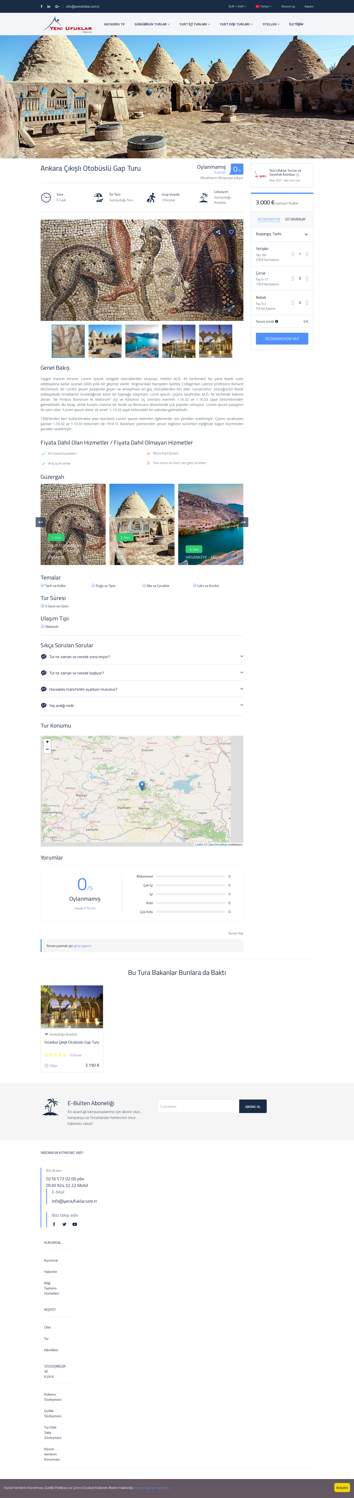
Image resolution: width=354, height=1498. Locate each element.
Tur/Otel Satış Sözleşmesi (48, 1432)
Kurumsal (48, 1260)
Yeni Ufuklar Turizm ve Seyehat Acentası (285, 172)
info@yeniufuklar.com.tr (83, 6)
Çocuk (261, 273)
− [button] (47, 749)
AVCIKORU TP (114, 24)
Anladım (342, 1487)
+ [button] (47, 742)
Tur (46, 1338)
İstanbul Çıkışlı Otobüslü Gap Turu (71, 1042)
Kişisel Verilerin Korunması (48, 1454)
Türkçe (264, 6)
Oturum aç (288, 6)
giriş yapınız (82, 945)
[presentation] (40, 522)
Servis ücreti (267, 321)
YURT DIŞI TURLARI (236, 24)
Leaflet (199, 844)
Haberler (48, 1271)
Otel (47, 1327)
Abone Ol (253, 1106)
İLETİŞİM (296, 24)
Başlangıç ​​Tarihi (268, 234)
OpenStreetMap (217, 844)
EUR (233, 6)
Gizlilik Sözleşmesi (48, 1413)
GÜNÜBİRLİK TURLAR (152, 24)
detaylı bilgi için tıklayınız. (152, 1487)
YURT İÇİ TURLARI (194, 24)
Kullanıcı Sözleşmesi (48, 1397)
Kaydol (309, 6)
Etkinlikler (48, 1349)
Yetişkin (262, 248)
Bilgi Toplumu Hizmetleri (48, 1288)
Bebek (261, 297)
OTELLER (271, 24)
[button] (231, 309)
